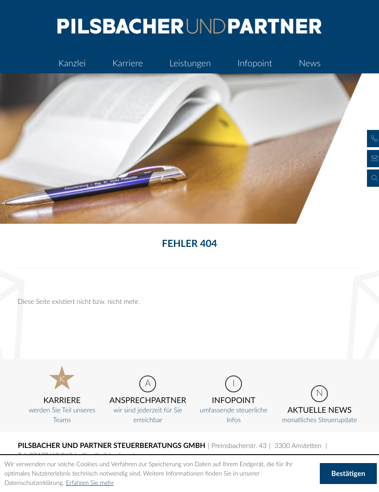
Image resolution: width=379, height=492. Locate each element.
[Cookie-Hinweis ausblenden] (348, 473)
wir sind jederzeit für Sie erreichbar (147, 399)
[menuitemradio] (127, 63)
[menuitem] (72, 63)
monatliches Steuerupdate (319, 404)
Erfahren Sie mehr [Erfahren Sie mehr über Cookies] (89, 482)
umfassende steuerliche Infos (233, 399)
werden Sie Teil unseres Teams (61, 395)
